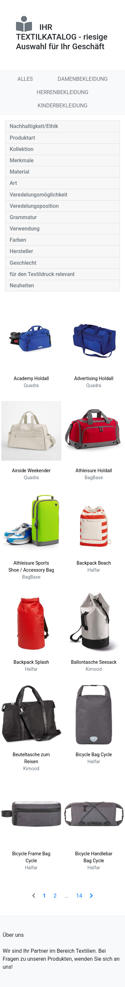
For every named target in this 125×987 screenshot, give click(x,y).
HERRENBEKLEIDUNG (62, 92)
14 (79, 896)
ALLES (25, 79)
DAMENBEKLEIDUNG (83, 79)
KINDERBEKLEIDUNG (63, 105)
